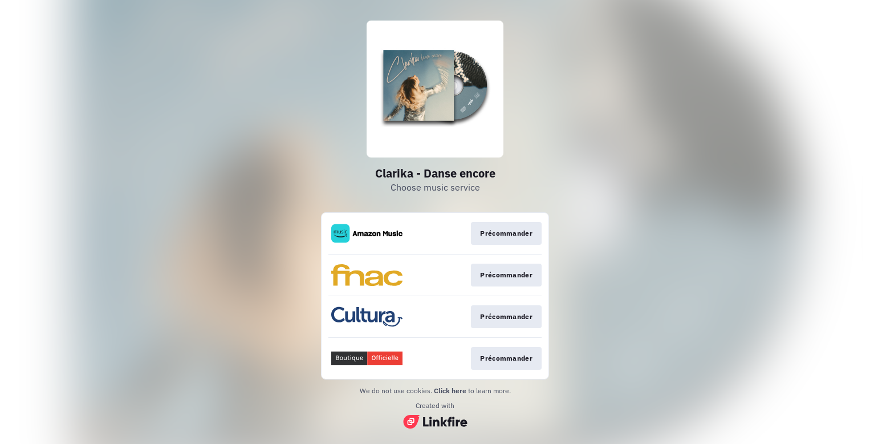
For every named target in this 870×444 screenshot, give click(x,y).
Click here (450, 390)
